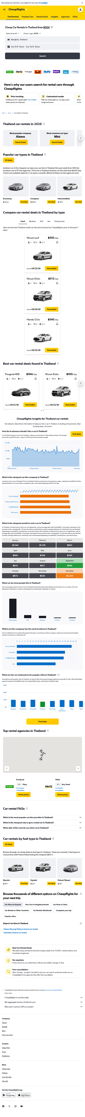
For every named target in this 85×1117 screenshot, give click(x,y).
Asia (9, 113)
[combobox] (13, 33)
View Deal (24, 202)
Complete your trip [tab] (63, 910)
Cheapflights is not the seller (44, 997)
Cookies (43, 3)
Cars (3, 113)
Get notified (32, 100)
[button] (82, 3)
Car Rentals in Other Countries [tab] (17, 910)
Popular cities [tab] (10, 916)
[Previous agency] (7, 768)
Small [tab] (23, 221)
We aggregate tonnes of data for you (44, 1002)
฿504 (46, 27)
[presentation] (52, 27)
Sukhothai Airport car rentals (15, 933)
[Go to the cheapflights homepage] (18, 9)
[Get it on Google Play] (9, 1095)
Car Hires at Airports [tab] (13, 905)
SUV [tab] (41, 221)
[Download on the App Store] (24, 1095)
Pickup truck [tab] (59, 221)
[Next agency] (78, 768)
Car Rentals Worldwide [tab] (42, 910)
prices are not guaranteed (53, 990)
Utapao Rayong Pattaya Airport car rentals (21, 929)
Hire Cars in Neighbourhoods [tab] (37, 905)
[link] (20, 142)
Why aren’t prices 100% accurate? (44, 1006)
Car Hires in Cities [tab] (60, 905)
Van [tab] (48, 221)
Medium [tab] (32, 221)
